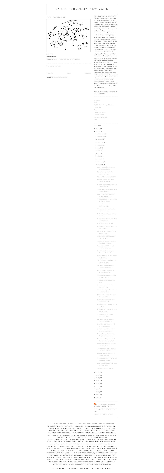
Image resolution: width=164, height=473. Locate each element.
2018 (97, 131)
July (99, 148)
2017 (97, 372)
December (101, 134)
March (100, 159)
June (99, 150)
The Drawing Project (100, 112)
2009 (97, 394)
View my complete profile (103, 414)
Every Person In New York (82, 8)
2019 (97, 128)
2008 (97, 397)
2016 (97, 375)
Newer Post (50, 73)
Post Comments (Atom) (61, 77)
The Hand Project (99, 114)
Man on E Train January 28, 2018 (106, 177)
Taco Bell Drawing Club (100, 117)
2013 (97, 383)
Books (95, 110)
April (99, 156)
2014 (97, 380)
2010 (97, 392)
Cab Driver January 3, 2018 (105, 368)
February (100, 162)
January (100, 164)
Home (69, 73)
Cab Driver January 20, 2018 (105, 223)
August (100, 145)
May (99, 153)
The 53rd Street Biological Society (103, 105)
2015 (97, 378)
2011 (97, 389)
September (101, 142)
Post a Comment (51, 70)
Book (95, 102)
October (100, 139)
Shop (95, 119)
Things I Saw (97, 107)
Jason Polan (97, 100)
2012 (97, 386)
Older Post (88, 73)
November (101, 136)
